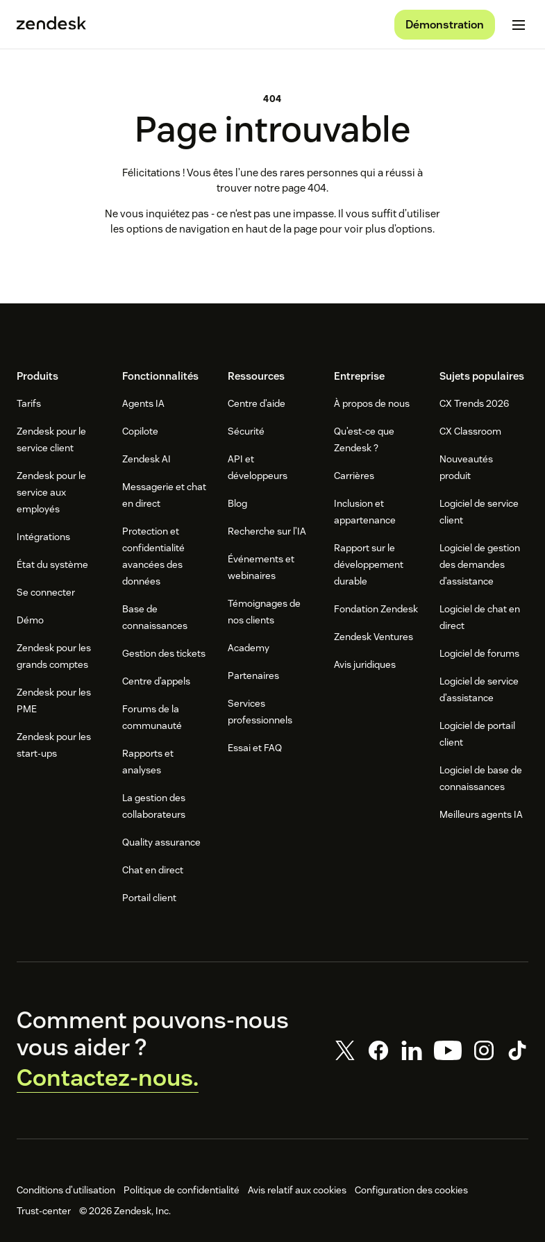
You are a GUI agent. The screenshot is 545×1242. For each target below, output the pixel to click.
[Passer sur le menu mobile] (518, 25)
